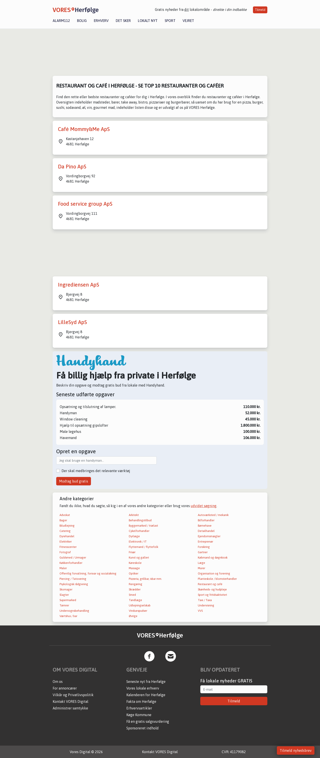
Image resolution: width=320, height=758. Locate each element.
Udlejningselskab (139, 605)
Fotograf (65, 552)
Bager (63, 520)
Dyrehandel (67, 536)
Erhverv (101, 21)
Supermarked (68, 600)
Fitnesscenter (68, 547)
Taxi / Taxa (205, 600)
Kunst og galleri (139, 557)
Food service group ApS (85, 204)
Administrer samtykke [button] (70, 708)
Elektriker (66, 541)
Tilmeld (260, 10)
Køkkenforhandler (71, 563)
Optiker (133, 573)
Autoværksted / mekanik (213, 515)
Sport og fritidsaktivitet (212, 594)
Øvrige (133, 616)
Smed (132, 594)
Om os (58, 682)
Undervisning (206, 605)
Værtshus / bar (68, 616)
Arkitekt (134, 515)
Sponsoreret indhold (142, 728)
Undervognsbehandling (74, 610)
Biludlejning (67, 525)
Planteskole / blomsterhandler (217, 578)
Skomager (66, 589)
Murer (201, 568)
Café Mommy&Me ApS (84, 129)
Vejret (188, 21)
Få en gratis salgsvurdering (147, 721)
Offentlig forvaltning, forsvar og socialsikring (88, 573)
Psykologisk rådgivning (74, 584)
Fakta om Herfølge (141, 701)
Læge (201, 563)
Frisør (132, 552)
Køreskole (135, 563)
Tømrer (64, 605)
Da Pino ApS (72, 167)
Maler (63, 568)
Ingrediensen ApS (78, 285)
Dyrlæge (134, 536)
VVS (200, 610)
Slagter (64, 594)
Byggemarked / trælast (143, 525)
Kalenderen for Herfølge (145, 695)
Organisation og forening (214, 573)
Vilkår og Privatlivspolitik (73, 695)
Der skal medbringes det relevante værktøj (96, 471)
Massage (134, 568)
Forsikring (204, 547)
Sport (170, 21)
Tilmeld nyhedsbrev (296, 750)
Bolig (82, 21)
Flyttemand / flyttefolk (143, 547)
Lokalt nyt (148, 21)
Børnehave (205, 525)
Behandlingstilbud (140, 520)
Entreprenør (205, 541)
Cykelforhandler (139, 531)
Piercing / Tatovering (73, 578)
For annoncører (65, 688)
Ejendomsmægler (209, 536)
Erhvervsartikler (139, 708)
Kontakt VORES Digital (70, 701)
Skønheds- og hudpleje (212, 589)
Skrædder (135, 589)
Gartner (203, 552)
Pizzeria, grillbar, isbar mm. (145, 578)
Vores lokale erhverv (142, 688)
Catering (65, 531)
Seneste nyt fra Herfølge (146, 682)
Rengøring (135, 584)
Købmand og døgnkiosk (212, 557)
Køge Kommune (138, 715)
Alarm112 (61, 21)
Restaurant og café (210, 584)
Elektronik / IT (138, 541)
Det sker (123, 21)
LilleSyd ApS (72, 322)
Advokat (65, 515)
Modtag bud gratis (73, 481)
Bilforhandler (206, 520)
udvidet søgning (203, 506)
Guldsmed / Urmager (73, 557)
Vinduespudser (138, 610)
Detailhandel (206, 531)
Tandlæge (135, 600)
